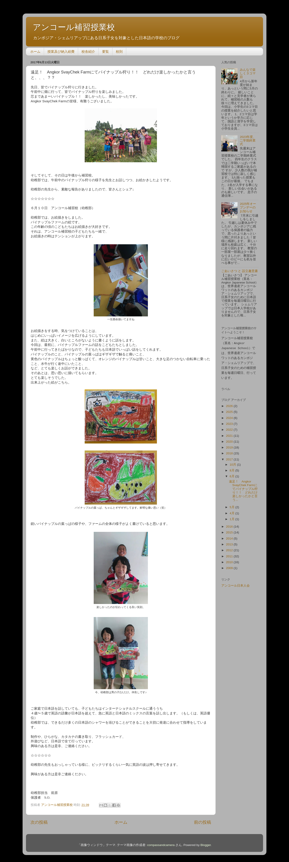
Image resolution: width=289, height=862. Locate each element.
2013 (230, 542)
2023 (230, 421)
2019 (230, 445)
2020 (230, 439)
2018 (230, 451)
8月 (232, 468)
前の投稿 (202, 822)
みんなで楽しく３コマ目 (248, 73)
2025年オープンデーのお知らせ (248, 207)
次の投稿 (39, 822)
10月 (233, 462)
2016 (230, 524)
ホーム (35, 51)
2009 (230, 566)
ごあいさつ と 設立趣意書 (239, 271)
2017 (230, 457)
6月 (232, 474)
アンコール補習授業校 (74, 27)
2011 (230, 554)
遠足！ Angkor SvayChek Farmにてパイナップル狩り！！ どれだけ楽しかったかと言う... (243, 488)
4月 (232, 511)
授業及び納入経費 (61, 51)
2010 (230, 560)
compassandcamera (161, 845)
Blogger (205, 845)
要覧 (105, 51)
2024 (230, 416)
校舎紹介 (88, 51)
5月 (232, 505)
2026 (230, 404)
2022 (230, 427)
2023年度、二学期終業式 (248, 140)
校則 (119, 51)
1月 (232, 517)
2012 (230, 548)
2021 (230, 433)
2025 (230, 410)
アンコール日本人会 (235, 583)
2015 (230, 530)
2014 (230, 536)
